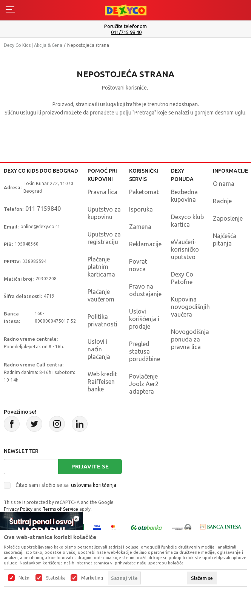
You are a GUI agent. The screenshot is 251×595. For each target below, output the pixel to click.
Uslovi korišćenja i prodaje (144, 319)
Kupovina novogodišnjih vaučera (190, 307)
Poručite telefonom (125, 26)
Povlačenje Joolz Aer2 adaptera (144, 384)
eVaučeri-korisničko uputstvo (185, 249)
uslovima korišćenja (93, 485)
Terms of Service (60, 509)
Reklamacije (145, 244)
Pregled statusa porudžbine (144, 351)
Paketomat (144, 192)
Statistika (56, 578)
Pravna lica (102, 192)
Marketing (92, 578)
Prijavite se (90, 466)
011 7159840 (43, 208)
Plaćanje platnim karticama (101, 267)
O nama (223, 183)
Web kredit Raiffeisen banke (102, 382)
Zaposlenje (228, 218)
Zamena (140, 226)
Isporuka (141, 209)
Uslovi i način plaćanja (99, 349)
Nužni (24, 578)
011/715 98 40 (126, 32)
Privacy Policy (18, 509)
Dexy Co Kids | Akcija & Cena (33, 45)
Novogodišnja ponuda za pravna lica (190, 339)
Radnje (222, 201)
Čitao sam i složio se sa (65, 485)
